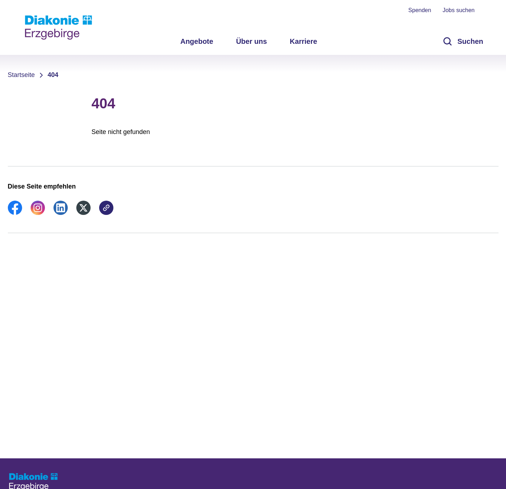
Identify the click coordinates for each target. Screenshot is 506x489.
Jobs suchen (459, 10)
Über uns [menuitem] (251, 41)
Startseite (21, 74)
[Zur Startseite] (58, 27)
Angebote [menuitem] (196, 41)
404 (53, 74)
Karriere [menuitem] (303, 41)
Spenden (419, 10)
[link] (15, 212)
